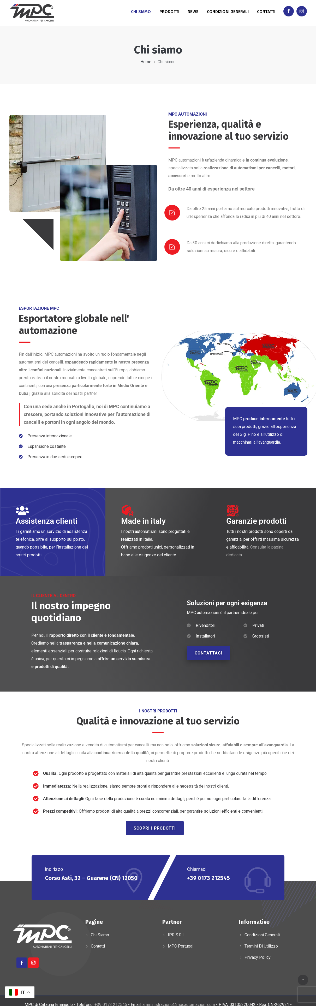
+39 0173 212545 (208, 878)
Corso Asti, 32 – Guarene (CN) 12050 (91, 878)
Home (145, 61)
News (193, 11)
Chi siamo (141, 11)
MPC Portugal (180, 946)
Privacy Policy (258, 957)
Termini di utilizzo (261, 946)
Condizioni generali (228, 11)
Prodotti (169, 11)
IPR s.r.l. (177, 934)
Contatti (266, 11)
